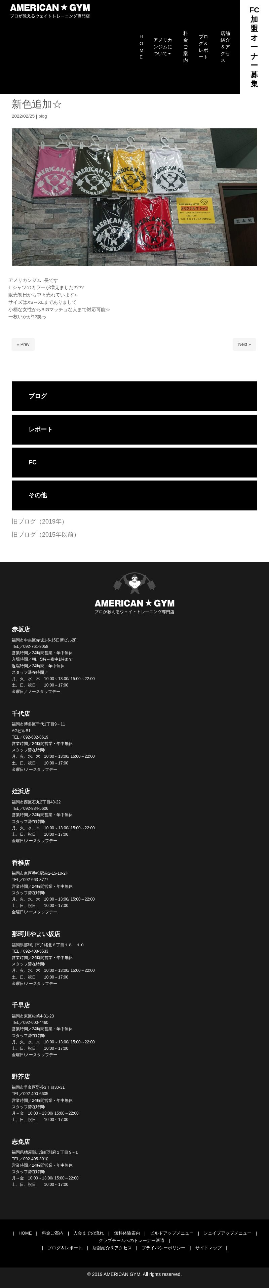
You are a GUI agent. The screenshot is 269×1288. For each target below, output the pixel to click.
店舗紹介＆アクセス (112, 1247)
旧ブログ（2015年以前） (46, 534)
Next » (244, 344)
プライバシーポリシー (163, 1247)
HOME (25, 1233)
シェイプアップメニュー (227, 1233)
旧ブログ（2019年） (40, 521)
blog (42, 116)
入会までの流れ (88, 1233)
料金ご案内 (53, 1233)
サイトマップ (208, 1247)
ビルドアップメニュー (172, 1233)
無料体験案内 (127, 1233)
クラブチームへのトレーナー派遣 (131, 1240)
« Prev (23, 344)
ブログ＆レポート (64, 1247)
